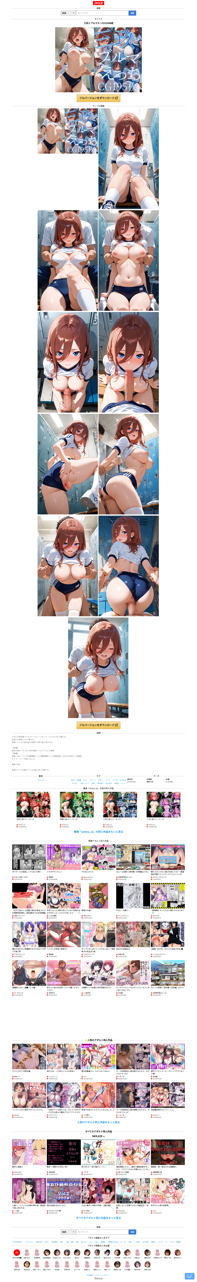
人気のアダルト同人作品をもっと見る (98, 1122)
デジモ (160, 1242)
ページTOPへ (189, 1276)
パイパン (93, 780)
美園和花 (87, 1254)
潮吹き (153, 1242)
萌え (93, 783)
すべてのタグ (17, 1242)
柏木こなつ (37, 1266)
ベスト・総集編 (175, 1242)
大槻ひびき (147, 1266)
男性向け (100, 783)
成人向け (109, 783)
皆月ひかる (107, 1254)
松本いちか (127, 1254)
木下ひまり (67, 1254)
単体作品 (39, 1242)
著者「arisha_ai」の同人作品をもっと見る (98, 832)
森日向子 (27, 1266)
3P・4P (123, 1242)
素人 (96, 1242)
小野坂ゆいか (157, 1254)
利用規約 (90, 1275)
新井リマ (107, 1266)
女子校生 (146, 1242)
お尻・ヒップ (84, 783)
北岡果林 (37, 1254)
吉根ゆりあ (117, 1266)
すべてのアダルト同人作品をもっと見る (98, 1218)
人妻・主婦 (69, 1242)
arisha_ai (41, 780)
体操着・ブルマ (82, 780)
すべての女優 (16, 1254)
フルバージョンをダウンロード (98, 98)
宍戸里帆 (127, 1266)
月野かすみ (167, 1254)
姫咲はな (147, 1254)
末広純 (57, 1266)
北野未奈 (67, 1266)
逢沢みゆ (27, 1254)
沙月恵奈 (117, 1254)
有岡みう (87, 1266)
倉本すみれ (47, 1266)
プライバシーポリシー (102, 1275)
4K (166, 1242)
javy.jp (99, 3)
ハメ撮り (137, 1242)
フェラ (107, 780)
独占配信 (55, 1242)
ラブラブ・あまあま (119, 780)
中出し (100, 780)
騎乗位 (103, 1242)
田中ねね (137, 1266)
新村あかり (177, 1254)
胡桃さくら (97, 1266)
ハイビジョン (29, 1242)
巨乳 (72, 780)
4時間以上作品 (113, 1242)
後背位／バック (120, 783)
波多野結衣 (47, 1254)
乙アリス (77, 1266)
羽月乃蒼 (17, 1266)
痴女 (130, 1242)
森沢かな (97, 1254)
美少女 (83, 1242)
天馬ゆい (137, 1254)
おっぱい (75, 783)
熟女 (77, 1242)
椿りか (77, 1254)
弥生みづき (57, 1254)
